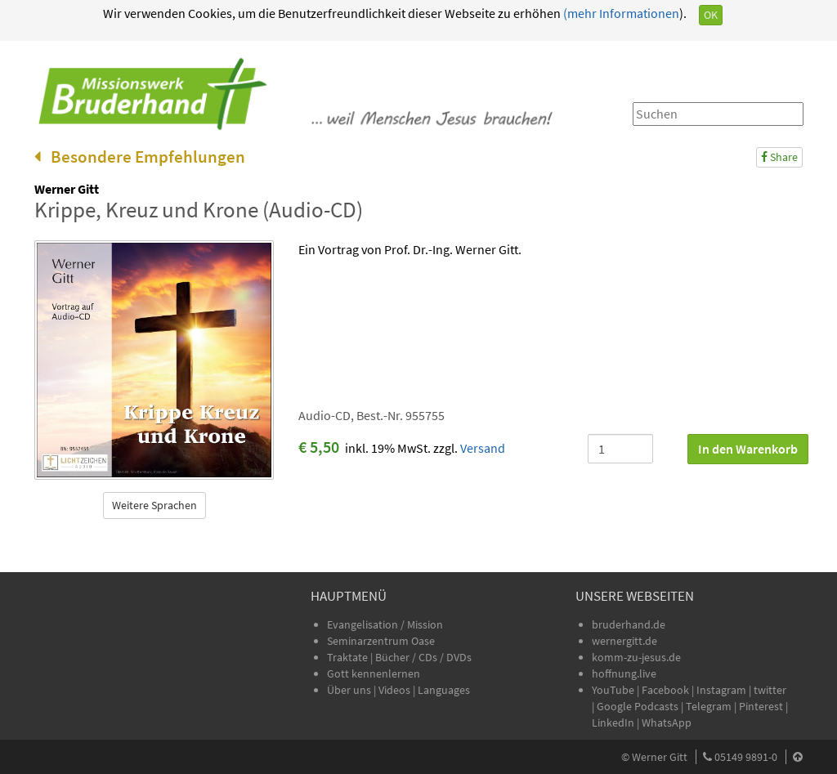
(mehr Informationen (620, 13)
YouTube (614, 689)
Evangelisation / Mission (385, 624)
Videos (395, 689)
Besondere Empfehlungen (139, 156)
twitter (770, 689)
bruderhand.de (628, 624)
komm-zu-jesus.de (636, 657)
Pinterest (761, 706)
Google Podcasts (637, 706)
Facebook (665, 689)
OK (711, 14)
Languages (444, 689)
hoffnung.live (624, 673)
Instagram (721, 689)
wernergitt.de (624, 640)
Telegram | (712, 706)
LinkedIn (613, 722)
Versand (482, 448)
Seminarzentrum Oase (381, 640)
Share (779, 157)
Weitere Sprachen (154, 505)
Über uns (349, 689)
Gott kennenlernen (373, 673)
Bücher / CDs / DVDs (423, 657)
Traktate (348, 657)
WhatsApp (667, 722)
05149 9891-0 (745, 756)
